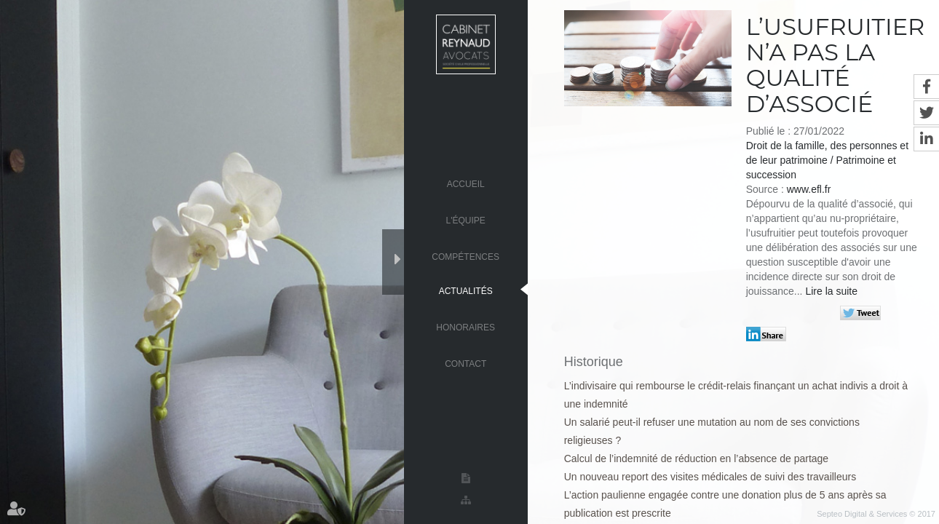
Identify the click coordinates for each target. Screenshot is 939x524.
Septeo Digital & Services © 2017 (876, 513)
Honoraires (465, 327)
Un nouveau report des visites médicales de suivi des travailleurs (710, 477)
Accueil (466, 183)
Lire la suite (831, 291)
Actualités (466, 290)
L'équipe (466, 220)
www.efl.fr (809, 189)
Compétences (465, 256)
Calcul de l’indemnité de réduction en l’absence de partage (696, 458)
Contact (465, 363)
